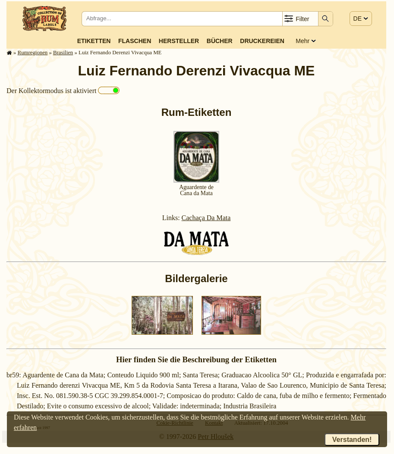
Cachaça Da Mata (206, 217)
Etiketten (94, 40)
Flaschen (134, 40)
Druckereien (262, 40)
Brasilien (63, 53)
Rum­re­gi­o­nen (33, 53)
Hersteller (179, 40)
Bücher (220, 40)
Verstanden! (352, 439)
